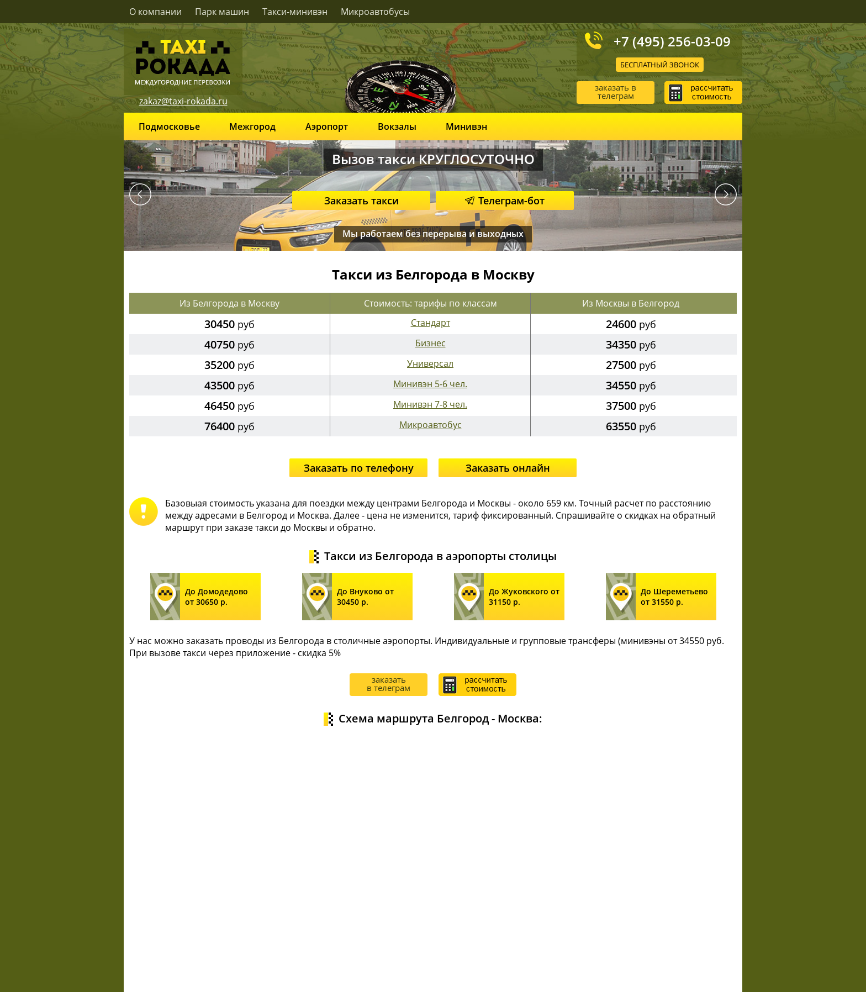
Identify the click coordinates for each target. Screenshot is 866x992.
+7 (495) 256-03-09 (672, 41)
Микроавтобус (430, 425)
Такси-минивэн (295, 12)
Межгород (252, 126)
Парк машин (222, 12)
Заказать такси (361, 200)
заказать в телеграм (615, 91)
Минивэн (466, 126)
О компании (155, 12)
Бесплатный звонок (659, 65)
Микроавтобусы (375, 12)
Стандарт (430, 322)
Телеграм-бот (505, 200)
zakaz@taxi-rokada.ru (183, 101)
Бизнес (430, 343)
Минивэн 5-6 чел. (430, 384)
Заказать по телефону (359, 467)
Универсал (430, 363)
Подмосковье (169, 126)
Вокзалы (397, 126)
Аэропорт (326, 126)
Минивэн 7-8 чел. (430, 404)
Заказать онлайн (508, 467)
